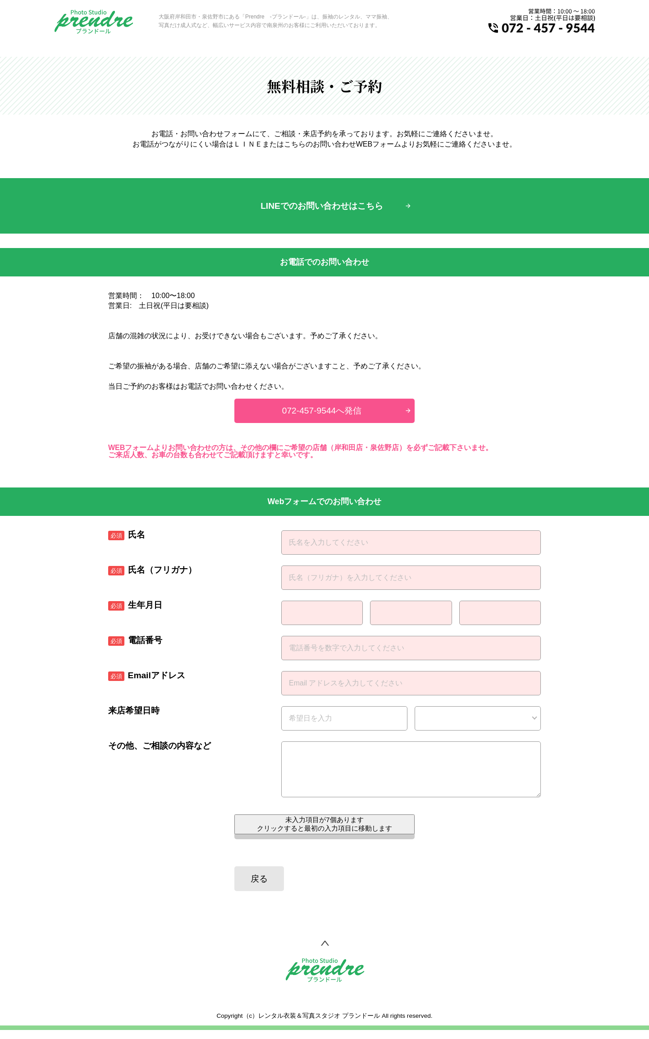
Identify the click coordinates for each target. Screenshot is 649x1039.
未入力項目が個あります (324, 833)
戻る (259, 887)
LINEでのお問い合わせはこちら (322, 206)
